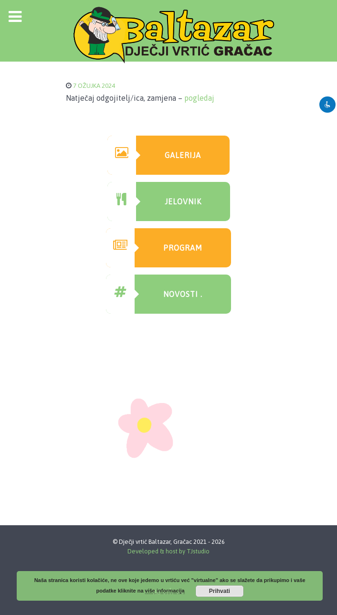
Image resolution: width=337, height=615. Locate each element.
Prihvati (219, 591)
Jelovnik (154, 201)
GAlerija (154, 155)
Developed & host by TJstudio (168, 551)
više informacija (165, 591)
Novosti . (154, 294)
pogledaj (199, 98)
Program (154, 247)
